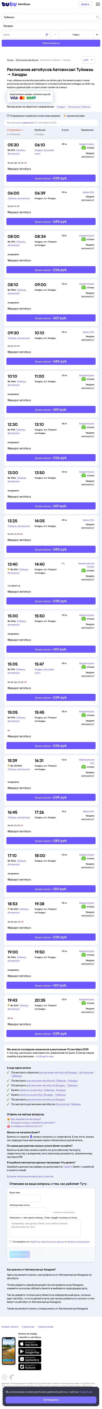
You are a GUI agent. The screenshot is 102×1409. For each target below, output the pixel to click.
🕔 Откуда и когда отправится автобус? (31, 1122)
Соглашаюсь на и (50, 1241)
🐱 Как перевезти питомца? (24, 1119)
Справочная (28, 1326)
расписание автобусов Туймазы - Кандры (52, 1080)
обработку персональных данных (47, 1241)
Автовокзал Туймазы (68, 1104)
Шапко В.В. (88, 192)
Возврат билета (10, 1326)
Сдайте (67, 1166)
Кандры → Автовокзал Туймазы (73, 106)
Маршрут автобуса (19, 168)
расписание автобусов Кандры (46, 1099)
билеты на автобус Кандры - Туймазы (43, 1094)
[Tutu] (9, 4)
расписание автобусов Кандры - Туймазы (52, 1085)
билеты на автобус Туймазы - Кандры (43, 1090)
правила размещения (78, 1241)
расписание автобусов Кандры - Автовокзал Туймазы (52, 1074)
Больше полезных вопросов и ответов (30, 1176)
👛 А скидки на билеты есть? (24, 1126)
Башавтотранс (86, 144)
